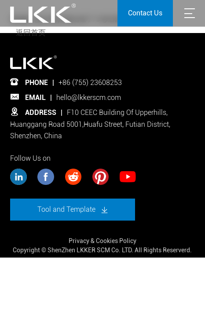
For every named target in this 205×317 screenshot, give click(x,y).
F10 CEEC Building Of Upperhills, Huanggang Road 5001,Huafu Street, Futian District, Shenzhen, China (90, 124)
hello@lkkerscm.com (88, 97)
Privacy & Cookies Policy (102, 240)
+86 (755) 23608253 (90, 82)
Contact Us (145, 13)
